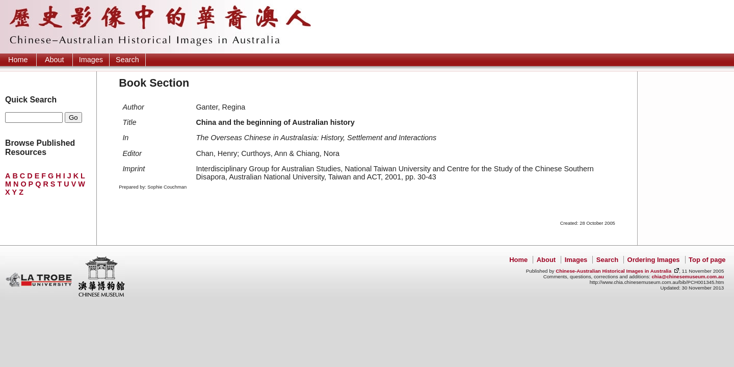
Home (18, 60)
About (54, 60)
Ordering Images (653, 260)
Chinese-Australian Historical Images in (613, 271)
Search (127, 60)
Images (91, 60)
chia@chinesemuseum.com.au (687, 276)
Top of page (707, 260)
